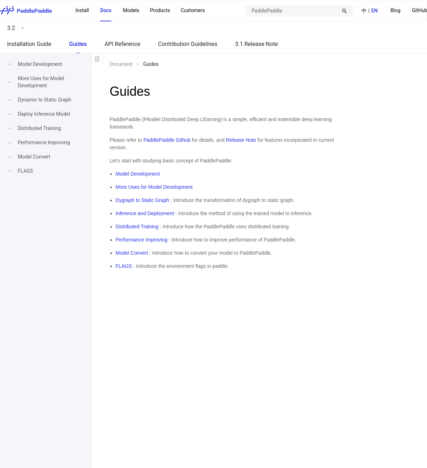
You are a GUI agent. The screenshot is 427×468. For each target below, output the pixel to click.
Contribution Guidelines (187, 44)
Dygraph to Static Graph (142, 200)
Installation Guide (29, 44)
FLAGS (25, 171)
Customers (193, 10)
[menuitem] (395, 10)
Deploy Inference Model (44, 114)
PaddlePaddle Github (166, 140)
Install (82, 10)
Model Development (40, 64)
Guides (78, 44)
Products (160, 10)
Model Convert (34, 157)
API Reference (123, 44)
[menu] (140, 10)
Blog (395, 10)
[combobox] (299, 11)
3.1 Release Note (256, 44)
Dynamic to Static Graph (44, 100)
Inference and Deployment (145, 213)
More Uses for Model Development (154, 187)
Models (131, 10)
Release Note (241, 140)
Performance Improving (44, 142)
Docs (106, 10)
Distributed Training (39, 128)
